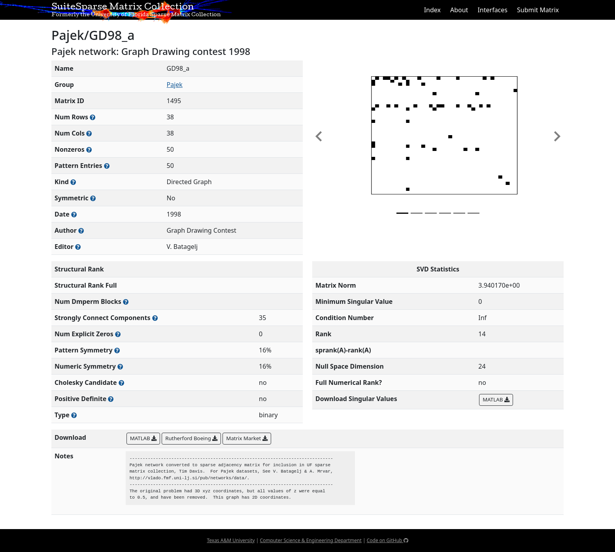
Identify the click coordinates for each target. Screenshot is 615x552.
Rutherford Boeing (191, 438)
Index (432, 10)
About (459, 10)
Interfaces (492, 10)
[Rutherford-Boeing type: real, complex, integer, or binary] (74, 415)
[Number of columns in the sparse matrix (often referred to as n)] (89, 133)
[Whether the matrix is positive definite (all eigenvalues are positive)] (110, 399)
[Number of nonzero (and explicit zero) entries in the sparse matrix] (106, 166)
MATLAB (496, 399)
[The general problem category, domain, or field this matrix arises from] (73, 182)
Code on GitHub (387, 540)
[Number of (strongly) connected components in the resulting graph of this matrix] (155, 318)
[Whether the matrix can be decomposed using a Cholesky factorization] (121, 382)
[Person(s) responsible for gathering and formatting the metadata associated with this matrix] (78, 247)
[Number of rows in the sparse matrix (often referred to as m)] (92, 117)
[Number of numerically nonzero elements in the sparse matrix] (89, 149)
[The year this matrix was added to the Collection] (74, 214)
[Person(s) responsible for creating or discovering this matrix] (81, 230)
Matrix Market (246, 438)
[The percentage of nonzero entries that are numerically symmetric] (120, 366)
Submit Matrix (538, 10)
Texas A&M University (231, 540)
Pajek (175, 84)
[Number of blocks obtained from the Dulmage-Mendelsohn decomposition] (125, 301)
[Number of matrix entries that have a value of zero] (118, 334)
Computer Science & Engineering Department (310, 540)
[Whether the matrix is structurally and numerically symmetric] (93, 198)
